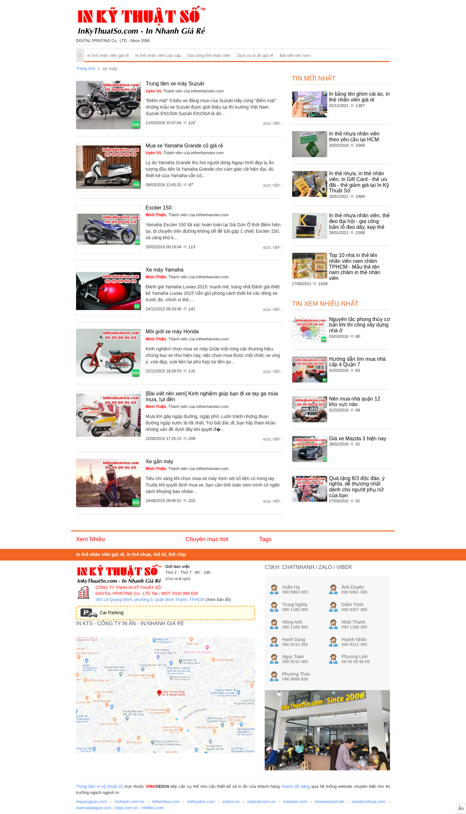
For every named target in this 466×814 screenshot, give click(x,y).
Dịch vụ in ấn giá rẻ (255, 55)
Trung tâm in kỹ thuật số (99, 786)
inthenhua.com (166, 801)
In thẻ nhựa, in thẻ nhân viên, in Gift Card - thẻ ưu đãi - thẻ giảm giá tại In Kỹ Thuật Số (359, 182)
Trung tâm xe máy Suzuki (175, 83)
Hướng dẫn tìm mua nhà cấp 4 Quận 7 (357, 362)
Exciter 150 (159, 207)
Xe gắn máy (159, 461)
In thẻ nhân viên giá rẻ (108, 55)
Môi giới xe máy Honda (172, 331)
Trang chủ (85, 68)
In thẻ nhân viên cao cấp (158, 55)
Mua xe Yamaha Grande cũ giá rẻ (184, 145)
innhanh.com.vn (129, 801)
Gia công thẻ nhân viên (208, 55)
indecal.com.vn (261, 801)
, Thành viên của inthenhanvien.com (185, 91)
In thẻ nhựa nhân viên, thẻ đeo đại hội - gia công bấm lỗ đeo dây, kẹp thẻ (359, 221)
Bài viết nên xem (295, 55)
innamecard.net (329, 801)
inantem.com (295, 801)
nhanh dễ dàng (295, 786)
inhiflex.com (152, 807)
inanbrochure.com (368, 801)
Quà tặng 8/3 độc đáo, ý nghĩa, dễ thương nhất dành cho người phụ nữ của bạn (357, 487)
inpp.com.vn (126, 807)
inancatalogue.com (93, 807)
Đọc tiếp (272, 123)
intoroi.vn (231, 801)
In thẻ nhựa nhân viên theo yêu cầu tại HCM (354, 136)
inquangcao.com (91, 801)
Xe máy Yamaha (164, 270)
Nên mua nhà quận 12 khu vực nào (354, 401)
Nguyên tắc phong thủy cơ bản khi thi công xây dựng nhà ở (359, 324)
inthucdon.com (201, 801)
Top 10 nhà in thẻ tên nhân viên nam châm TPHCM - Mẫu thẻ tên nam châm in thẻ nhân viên (354, 266)
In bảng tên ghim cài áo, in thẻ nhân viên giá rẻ (359, 96)
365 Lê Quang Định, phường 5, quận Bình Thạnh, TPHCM (149, 599)
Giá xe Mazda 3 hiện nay (357, 438)
